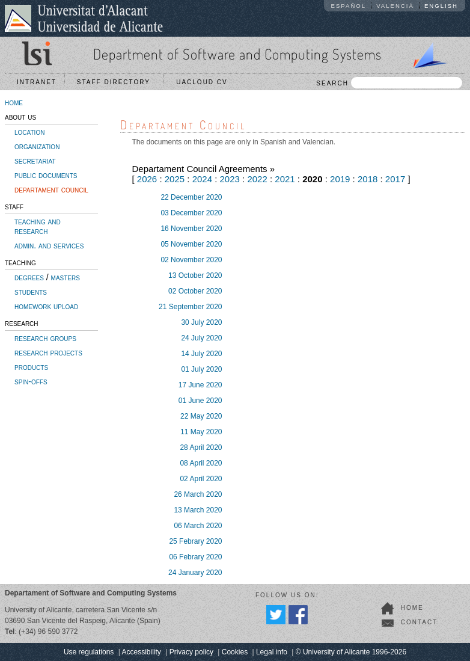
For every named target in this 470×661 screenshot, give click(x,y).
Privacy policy (191, 652)
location (29, 132)
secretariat (35, 160)
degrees (29, 277)
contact (419, 622)
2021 (285, 179)
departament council (51, 189)
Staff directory (116, 82)
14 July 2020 (201, 353)
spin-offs (30, 381)
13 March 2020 (198, 510)
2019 (340, 179)
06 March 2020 (198, 525)
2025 (175, 179)
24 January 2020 (195, 572)
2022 (257, 179)
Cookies (235, 652)
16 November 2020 (191, 228)
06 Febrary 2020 (195, 557)
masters (65, 277)
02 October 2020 (195, 291)
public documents (45, 175)
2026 (147, 179)
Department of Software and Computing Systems (237, 54)
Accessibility (140, 652)
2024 (202, 179)
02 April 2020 (201, 479)
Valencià (395, 5)
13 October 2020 (195, 275)
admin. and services (49, 245)
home (14, 102)
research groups (45, 338)
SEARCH (389, 82)
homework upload (46, 306)
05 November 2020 (191, 244)
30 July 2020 (201, 322)
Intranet (36, 82)
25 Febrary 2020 (195, 541)
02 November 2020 (191, 260)
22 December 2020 (191, 197)
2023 (230, 179)
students (30, 292)
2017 (395, 179)
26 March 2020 (198, 494)
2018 (367, 179)
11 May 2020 (201, 432)
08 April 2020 (201, 463)
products (31, 367)
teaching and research (37, 226)
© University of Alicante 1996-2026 (351, 652)
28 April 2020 (201, 447)
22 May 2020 (201, 416)
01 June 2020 (200, 400)
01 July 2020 (201, 369)
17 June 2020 (200, 385)
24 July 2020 (201, 338)
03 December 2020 (191, 213)
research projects (48, 352)
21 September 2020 (190, 307)
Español (349, 5)
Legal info (271, 652)
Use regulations (89, 652)
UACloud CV (204, 82)
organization (37, 146)
